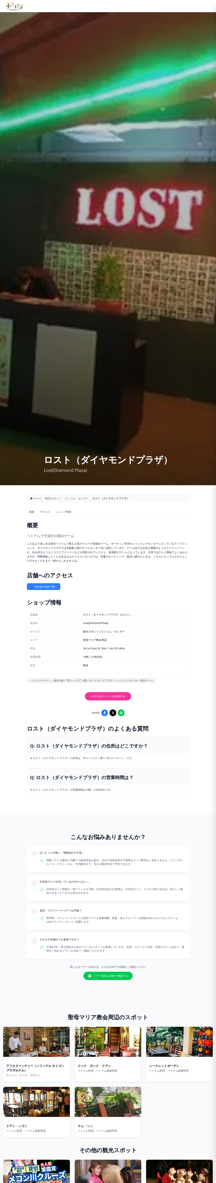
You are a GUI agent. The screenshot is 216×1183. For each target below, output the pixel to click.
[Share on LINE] (121, 712)
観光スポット (53, 498)
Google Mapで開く (43, 586)
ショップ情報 (63, 512)
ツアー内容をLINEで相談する (108, 976)
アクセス (45, 512)
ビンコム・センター (77, 498)
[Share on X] (113, 712)
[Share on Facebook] (104, 712)
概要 (31, 512)
